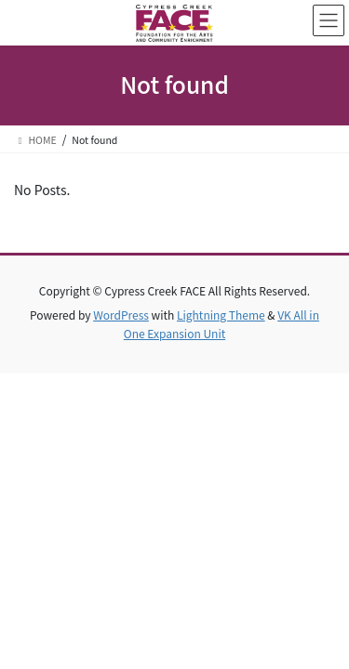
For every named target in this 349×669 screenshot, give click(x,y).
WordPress (121, 314)
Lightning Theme (221, 314)
